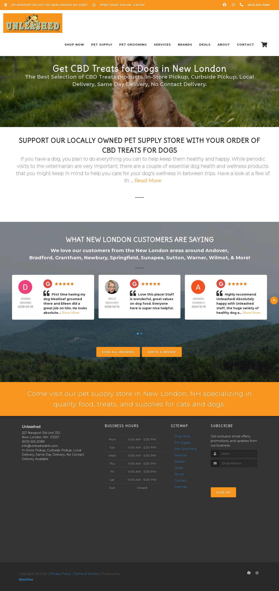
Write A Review (162, 352)
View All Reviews (118, 352)
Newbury (95, 258)
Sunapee (152, 258)
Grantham (68, 258)
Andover (216, 250)
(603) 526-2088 (33, 441)
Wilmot (218, 258)
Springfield (124, 258)
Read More (147, 180)
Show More (70, 313)
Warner (196, 258)
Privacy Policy (60, 574)
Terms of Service (86, 574)
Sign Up (223, 492)
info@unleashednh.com (40, 446)
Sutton (175, 258)
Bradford (41, 258)
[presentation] (234, 475)
